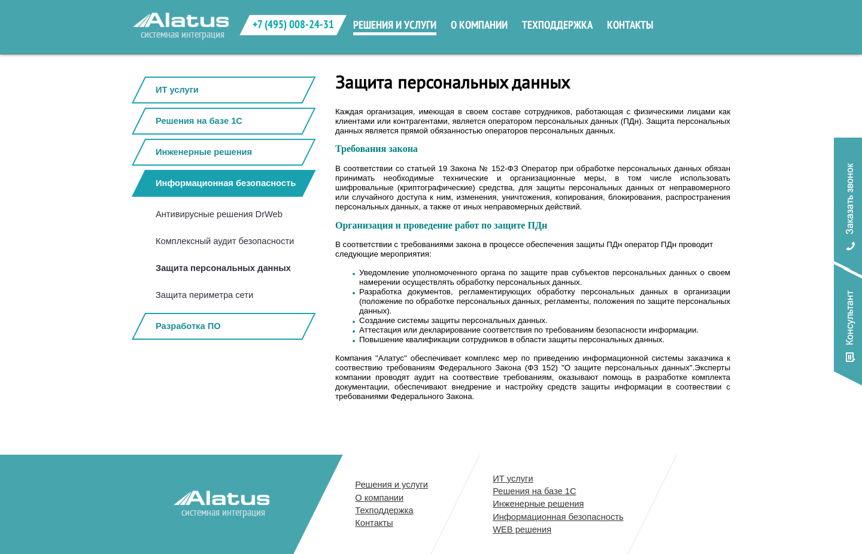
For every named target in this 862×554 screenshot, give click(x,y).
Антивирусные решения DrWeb (219, 214)
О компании (379, 498)
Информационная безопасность (226, 183)
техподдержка (557, 25)
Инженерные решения (204, 152)
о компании (479, 25)
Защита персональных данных (223, 268)
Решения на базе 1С (199, 121)
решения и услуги (394, 25)
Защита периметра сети (204, 295)
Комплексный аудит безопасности (225, 241)
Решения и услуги (391, 484)
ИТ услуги (177, 90)
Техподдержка (384, 510)
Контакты (374, 523)
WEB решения (522, 529)
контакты (630, 25)
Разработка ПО (188, 326)
